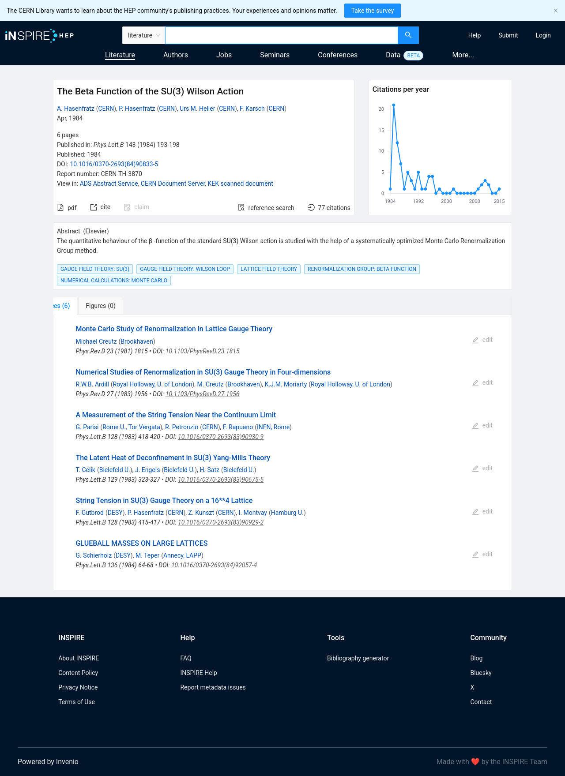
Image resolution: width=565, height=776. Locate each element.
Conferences (338, 55)
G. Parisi (86, 427)
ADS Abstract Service (109, 183)
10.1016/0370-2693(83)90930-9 (221, 436)
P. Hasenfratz (137, 108)
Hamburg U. (287, 512)
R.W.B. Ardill (92, 384)
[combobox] (282, 35)
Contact (481, 701)
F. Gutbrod (89, 512)
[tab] (80, 306)
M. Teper (147, 555)
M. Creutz (210, 384)
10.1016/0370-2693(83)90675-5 (221, 479)
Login (543, 35)
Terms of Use (76, 701)
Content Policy (78, 672)
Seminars (275, 55)
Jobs (224, 55)
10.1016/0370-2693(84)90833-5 (114, 164)
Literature (120, 55)
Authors (175, 55)
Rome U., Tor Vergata (131, 427)
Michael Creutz (96, 341)
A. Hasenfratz (75, 108)
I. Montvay (253, 512)
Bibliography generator (358, 658)
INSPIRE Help (198, 672)
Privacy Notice (78, 687)
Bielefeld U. (114, 469)
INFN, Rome (273, 427)
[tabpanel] (282, 452)
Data (393, 55)
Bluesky (480, 672)
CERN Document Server (173, 183)
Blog (476, 658)
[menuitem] (474, 35)
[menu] (493, 35)
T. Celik (85, 469)
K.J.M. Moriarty (286, 384)
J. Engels (147, 469)
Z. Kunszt (201, 512)
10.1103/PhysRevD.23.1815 (203, 351)
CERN (106, 108)
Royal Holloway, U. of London (152, 384)
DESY (115, 512)
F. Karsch (252, 108)
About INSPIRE (78, 658)
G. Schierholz (93, 555)
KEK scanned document (240, 183)
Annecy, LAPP (182, 555)
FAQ (185, 658)
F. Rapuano (238, 427)
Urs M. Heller (197, 108)
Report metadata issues (212, 687)
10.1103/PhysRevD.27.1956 (203, 393)
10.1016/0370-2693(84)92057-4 (214, 565)
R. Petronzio (181, 427)
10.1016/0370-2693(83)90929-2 (221, 522)
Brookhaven (137, 341)
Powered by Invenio (48, 761)
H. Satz (209, 469)
